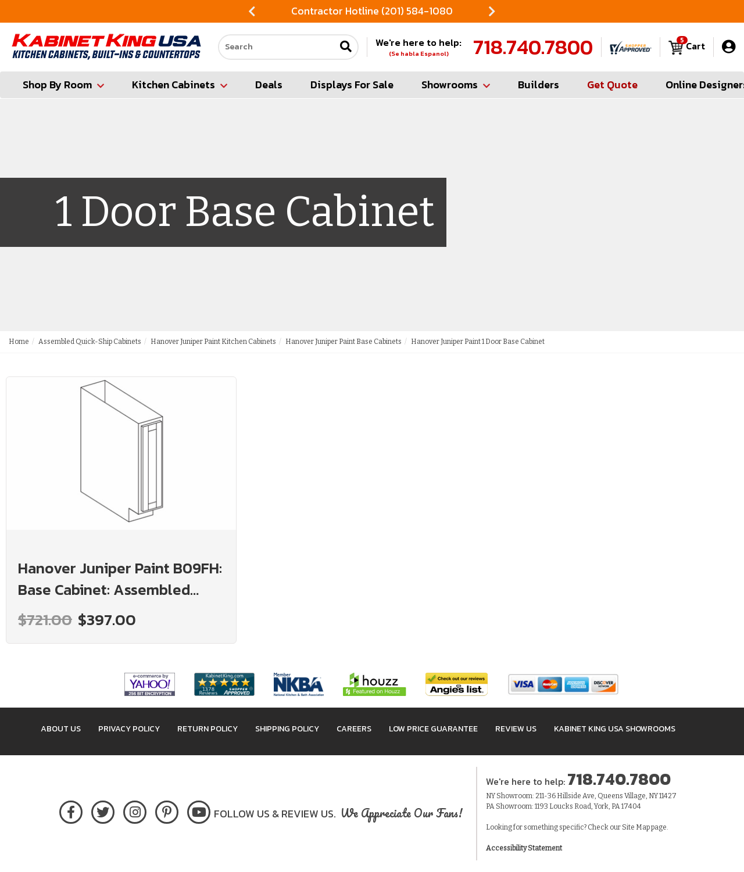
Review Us (515, 729)
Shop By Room (63, 84)
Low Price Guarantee (433, 729)
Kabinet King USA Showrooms (614, 729)
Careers (354, 729)
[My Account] (728, 47)
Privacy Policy (129, 729)
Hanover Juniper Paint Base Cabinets (343, 342)
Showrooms (455, 84)
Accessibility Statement (524, 848)
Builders (538, 84)
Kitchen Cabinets (179, 84)
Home (19, 342)
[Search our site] (276, 47)
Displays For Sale (352, 84)
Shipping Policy (287, 729)
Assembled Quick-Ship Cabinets (89, 342)
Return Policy (207, 729)
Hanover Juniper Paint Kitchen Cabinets (213, 342)
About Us (61, 729)
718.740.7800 (533, 47)
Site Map (636, 827)
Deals (268, 84)
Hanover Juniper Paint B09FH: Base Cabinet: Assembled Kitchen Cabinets (120, 578)
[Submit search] (345, 47)
